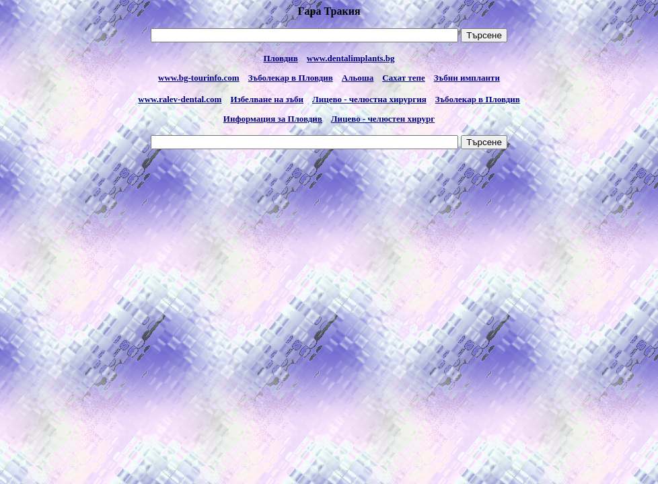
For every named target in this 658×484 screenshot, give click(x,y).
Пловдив (280, 58)
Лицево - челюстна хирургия (369, 99)
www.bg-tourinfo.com (199, 78)
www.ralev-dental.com (179, 99)
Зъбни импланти (467, 78)
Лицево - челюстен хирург (383, 119)
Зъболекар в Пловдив (290, 78)
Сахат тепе (403, 78)
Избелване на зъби (266, 99)
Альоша (358, 78)
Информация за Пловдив (272, 119)
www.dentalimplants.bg (351, 58)
